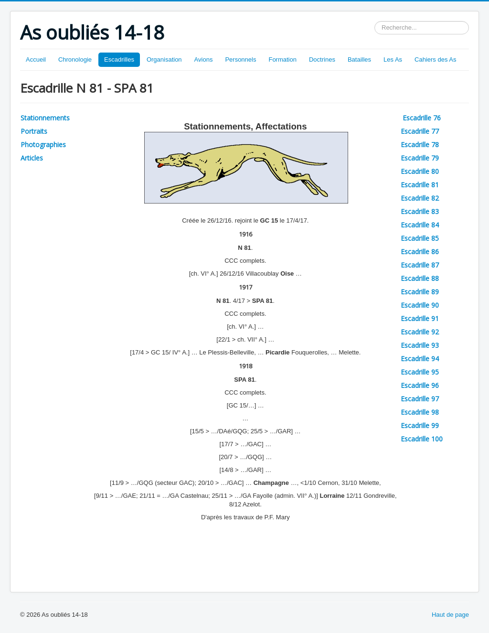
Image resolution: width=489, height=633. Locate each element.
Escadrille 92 (420, 331)
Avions (203, 59)
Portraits (34, 131)
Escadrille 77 (420, 131)
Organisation (164, 59)
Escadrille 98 (420, 412)
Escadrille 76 (423, 117)
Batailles (359, 59)
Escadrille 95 (420, 371)
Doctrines (322, 59)
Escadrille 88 (420, 278)
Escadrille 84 (420, 224)
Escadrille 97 (420, 398)
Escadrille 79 (420, 157)
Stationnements (45, 117)
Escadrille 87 (420, 264)
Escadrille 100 (422, 438)
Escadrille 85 (420, 238)
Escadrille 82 (420, 198)
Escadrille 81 (420, 184)
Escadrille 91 (420, 318)
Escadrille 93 (420, 345)
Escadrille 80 (420, 171)
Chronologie (75, 59)
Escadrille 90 (420, 305)
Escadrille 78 (420, 144)
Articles (32, 157)
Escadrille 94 (420, 358)
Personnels (240, 59)
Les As (392, 59)
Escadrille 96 (420, 385)
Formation (282, 59)
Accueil (36, 59)
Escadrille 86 (420, 251)
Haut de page (450, 614)
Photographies (43, 144)
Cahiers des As (435, 59)
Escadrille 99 (420, 425)
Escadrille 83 (420, 211)
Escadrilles (119, 59)
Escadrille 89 (420, 291)
